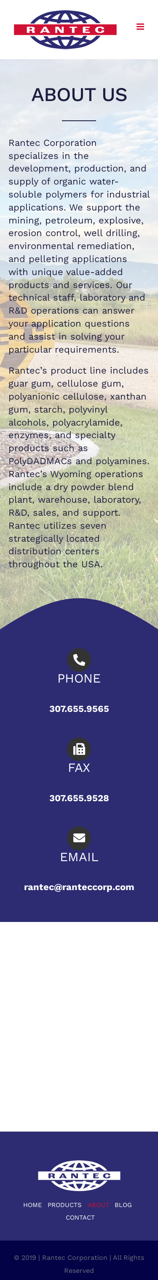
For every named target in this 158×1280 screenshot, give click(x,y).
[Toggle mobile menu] (141, 26)
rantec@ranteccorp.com (79, 887)
